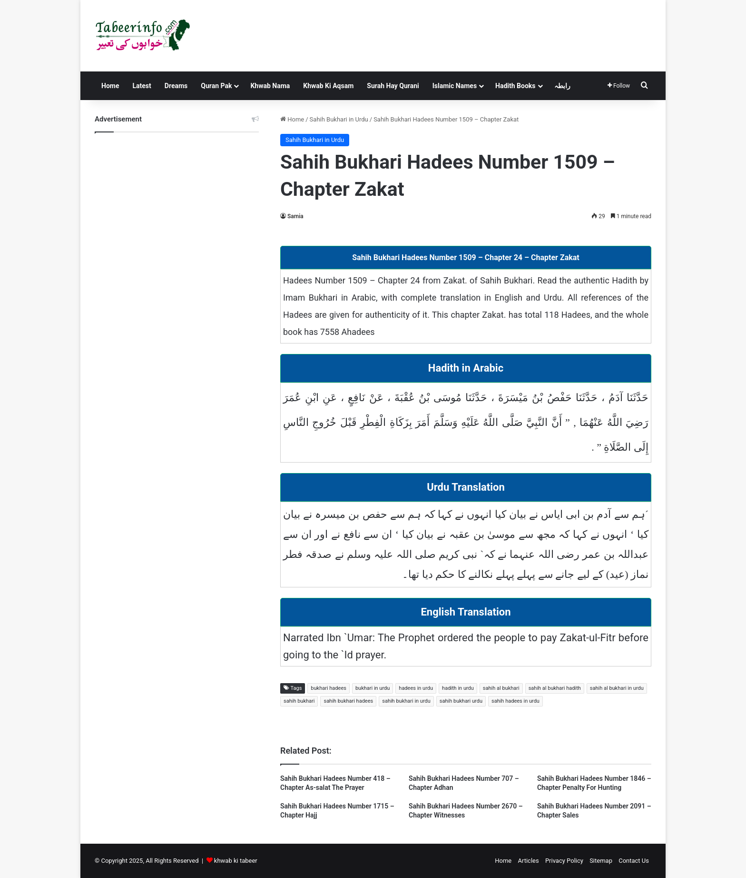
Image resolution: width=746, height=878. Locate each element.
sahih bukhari (299, 701)
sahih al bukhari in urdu (617, 688)
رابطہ (562, 86)
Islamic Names (454, 86)
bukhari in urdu (372, 688)
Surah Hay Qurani (393, 86)
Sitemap (600, 860)
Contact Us (633, 860)
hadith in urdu (458, 688)
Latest (141, 86)
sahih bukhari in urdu (406, 701)
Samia (295, 216)
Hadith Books (515, 86)
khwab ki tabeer (235, 860)
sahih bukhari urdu (461, 701)
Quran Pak (216, 86)
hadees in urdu (416, 688)
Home (110, 86)
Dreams (176, 86)
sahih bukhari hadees (348, 701)
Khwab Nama (270, 86)
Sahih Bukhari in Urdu (339, 119)
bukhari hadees (328, 688)
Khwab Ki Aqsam (328, 86)
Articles (528, 860)
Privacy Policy (564, 860)
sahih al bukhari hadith (555, 688)
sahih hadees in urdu (515, 701)
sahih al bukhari (501, 688)
